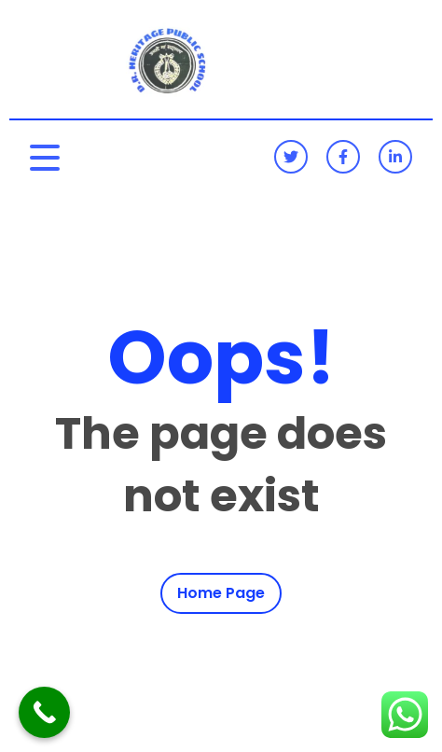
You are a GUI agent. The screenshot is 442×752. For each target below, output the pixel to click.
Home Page (221, 593)
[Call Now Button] (44, 712)
